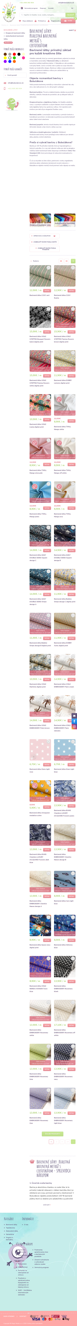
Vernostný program (29, 8)
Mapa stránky (9, 1316)
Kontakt (51, 8)
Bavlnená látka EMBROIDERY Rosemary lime (39, 1076)
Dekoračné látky (12, 1231)
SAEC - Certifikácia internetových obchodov (25, 1292)
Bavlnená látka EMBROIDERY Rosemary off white (64, 1032)
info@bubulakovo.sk (66, 3)
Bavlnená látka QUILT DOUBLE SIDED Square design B (63, 558)
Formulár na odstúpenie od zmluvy (23, 1272)
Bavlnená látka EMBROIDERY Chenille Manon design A (38, 903)
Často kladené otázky (23, 1256)
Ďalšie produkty (52, 1134)
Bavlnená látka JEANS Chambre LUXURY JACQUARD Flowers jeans (64, 813)
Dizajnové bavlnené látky (15, 33)
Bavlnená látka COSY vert (40, 295)
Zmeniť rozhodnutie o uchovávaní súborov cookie (41, 1262)
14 (68, 1142)
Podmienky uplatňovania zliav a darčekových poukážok (41, 1253)
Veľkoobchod (22, 1267)
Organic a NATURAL (9, 1239)
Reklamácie (22, 1264)
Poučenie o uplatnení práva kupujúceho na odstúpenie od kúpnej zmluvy (24, 1282)
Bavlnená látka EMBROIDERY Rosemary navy (63, 1076)
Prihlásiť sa (40, 21)
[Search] (47, 15)
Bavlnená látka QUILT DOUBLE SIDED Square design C (38, 558)
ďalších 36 (8, 42)
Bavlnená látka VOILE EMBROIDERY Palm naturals (62, 728)
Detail (47, 291)
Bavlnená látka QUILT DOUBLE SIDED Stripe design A (38, 601)
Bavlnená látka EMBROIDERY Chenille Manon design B (62, 857)
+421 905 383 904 (27, 3)
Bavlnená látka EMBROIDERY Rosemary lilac (39, 1120)
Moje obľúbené (26, 21)
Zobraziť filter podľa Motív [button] (45, 242)
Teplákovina (10, 1228)
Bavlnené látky (11, 1225)
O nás (26, 1225)
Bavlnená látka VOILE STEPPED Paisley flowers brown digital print (64, 339)
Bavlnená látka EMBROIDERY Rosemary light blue (63, 1120)
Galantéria (10, 1234)
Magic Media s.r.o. (17, 1323)
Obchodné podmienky (22, 1251)
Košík (68, 21)
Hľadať (70, 15)
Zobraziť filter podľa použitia (45, 249)
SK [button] (72, 8)
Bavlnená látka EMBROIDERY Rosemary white (39, 1032)
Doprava (43, 8)
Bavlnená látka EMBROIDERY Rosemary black (63, 988)
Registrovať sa (54, 21)
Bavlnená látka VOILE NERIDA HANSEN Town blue (38, 988)
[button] (15, 75)
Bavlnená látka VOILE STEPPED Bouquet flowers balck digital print (40, 339)
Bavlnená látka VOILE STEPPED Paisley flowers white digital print (39, 383)
